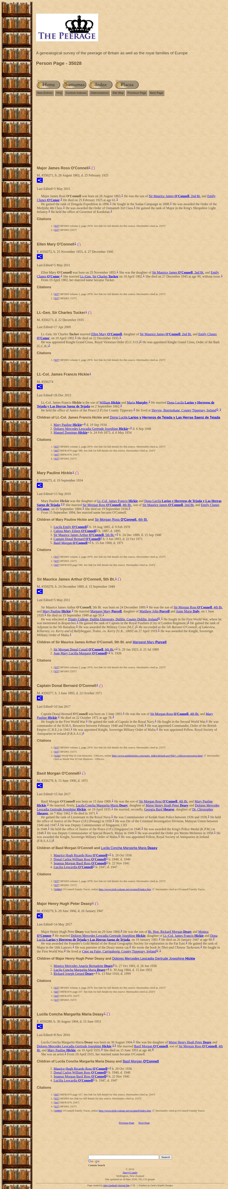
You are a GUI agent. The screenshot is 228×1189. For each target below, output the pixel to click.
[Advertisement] (130, 132)
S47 (56, 450)
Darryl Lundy (130, 1172)
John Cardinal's (110, 1185)
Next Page (156, 92)
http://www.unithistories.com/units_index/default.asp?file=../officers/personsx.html (157, 755)
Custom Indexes (76, 92)
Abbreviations (100, 92)
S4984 (57, 889)
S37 (56, 225)
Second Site (123, 1185)
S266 (57, 755)
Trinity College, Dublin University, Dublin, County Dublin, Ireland (113, 619)
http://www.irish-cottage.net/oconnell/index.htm (125, 889)
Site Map (118, 92)
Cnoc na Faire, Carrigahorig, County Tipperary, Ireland (119, 951)
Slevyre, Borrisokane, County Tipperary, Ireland (184, 410)
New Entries (45, 92)
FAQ (59, 92)
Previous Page (137, 92)
